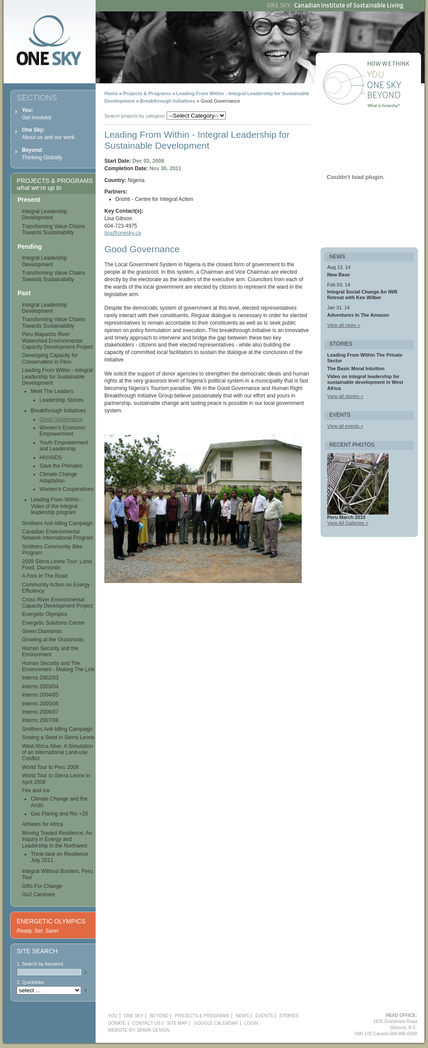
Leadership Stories (61, 400)
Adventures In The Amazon (358, 315)
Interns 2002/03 (40, 678)
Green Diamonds (42, 631)
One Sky (395, 86)
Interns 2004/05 (40, 695)
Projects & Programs (147, 93)
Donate (117, 1023)
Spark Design (153, 1030)
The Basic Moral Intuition (356, 368)
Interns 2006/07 (40, 712)
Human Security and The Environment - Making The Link (58, 666)
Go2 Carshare (38, 894)
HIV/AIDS (50, 457)
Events (264, 1015)
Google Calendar (216, 1023)
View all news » (343, 325)
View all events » (345, 426)
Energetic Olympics (44, 614)
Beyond (395, 96)
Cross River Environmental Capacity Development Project (57, 603)
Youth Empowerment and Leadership (63, 446)
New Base (338, 274)
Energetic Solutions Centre (53, 623)
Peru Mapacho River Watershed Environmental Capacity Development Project (57, 340)
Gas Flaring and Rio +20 (59, 814)
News (242, 1015)
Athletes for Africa (42, 824)
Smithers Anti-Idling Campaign (57, 523)
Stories (289, 1015)
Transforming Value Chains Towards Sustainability (53, 229)
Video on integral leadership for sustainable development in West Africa (365, 382)
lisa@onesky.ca (122, 233)
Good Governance (60, 419)
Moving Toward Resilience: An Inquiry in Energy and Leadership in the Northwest (57, 839)
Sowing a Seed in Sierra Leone (58, 737)
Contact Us (146, 1023)
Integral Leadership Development (44, 214)
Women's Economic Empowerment (62, 431)
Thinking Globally (42, 154)
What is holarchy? (395, 107)
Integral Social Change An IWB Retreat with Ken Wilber (362, 294)
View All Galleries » (347, 523)
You (395, 75)
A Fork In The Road (45, 576)
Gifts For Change (42, 886)
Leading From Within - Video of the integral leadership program (56, 506)
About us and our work (48, 133)
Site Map (177, 1023)
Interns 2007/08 (40, 720)
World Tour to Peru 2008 (50, 767)
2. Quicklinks (30, 982)
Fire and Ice (36, 790)
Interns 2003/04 (40, 686)
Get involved (36, 114)
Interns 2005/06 (40, 704)
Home (111, 93)
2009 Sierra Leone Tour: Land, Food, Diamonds (57, 564)
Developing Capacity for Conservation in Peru (50, 358)
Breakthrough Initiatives (167, 101)
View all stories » (345, 396)
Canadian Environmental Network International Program (57, 535)
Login (251, 1023)
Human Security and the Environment (50, 651)
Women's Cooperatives (66, 489)
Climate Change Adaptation (58, 477)
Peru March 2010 (346, 517)
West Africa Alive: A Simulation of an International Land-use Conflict (57, 752)
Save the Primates (60, 466)
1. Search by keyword (40, 963)
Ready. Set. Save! (38, 931)
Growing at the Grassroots (52, 640)
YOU (113, 1015)
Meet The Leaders (52, 391)
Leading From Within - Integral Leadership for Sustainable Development (57, 376)
